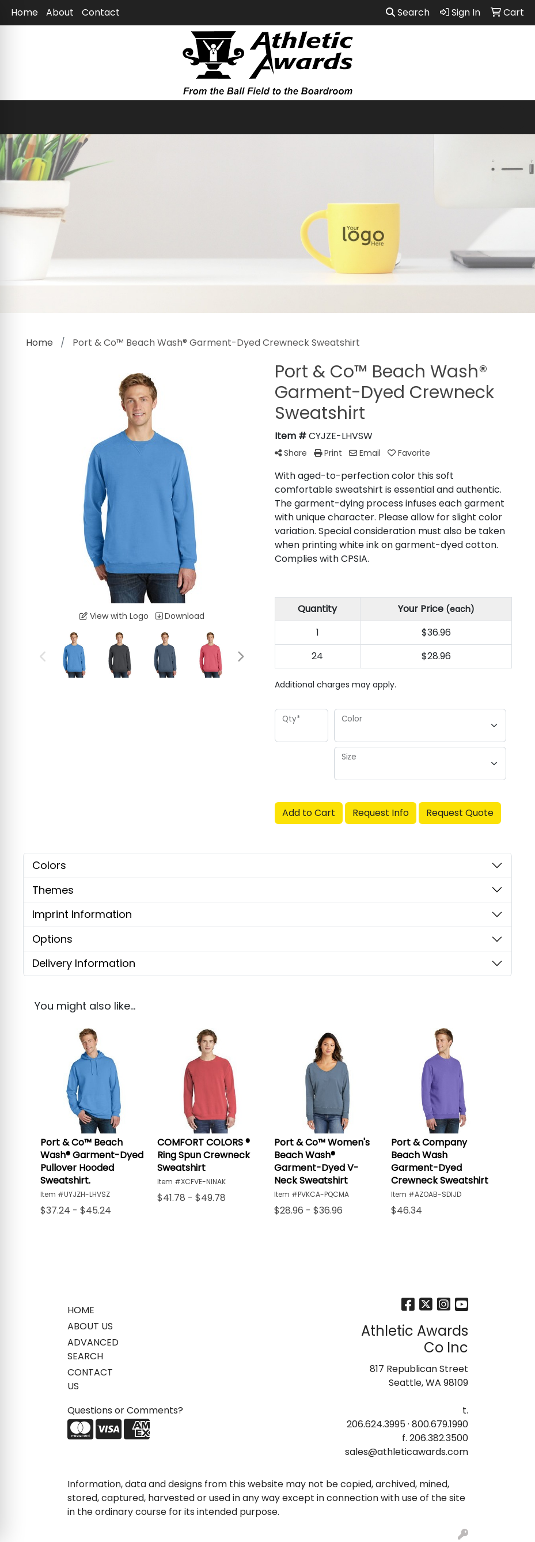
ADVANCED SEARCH (93, 1349)
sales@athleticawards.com (406, 1451)
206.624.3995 (376, 1424)
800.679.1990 (440, 1424)
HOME (80, 1310)
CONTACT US (90, 1379)
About (60, 12)
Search (408, 12)
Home (24, 12)
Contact (101, 12)
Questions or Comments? (125, 1410)
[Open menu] (511, 117)
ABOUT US (90, 1326)
